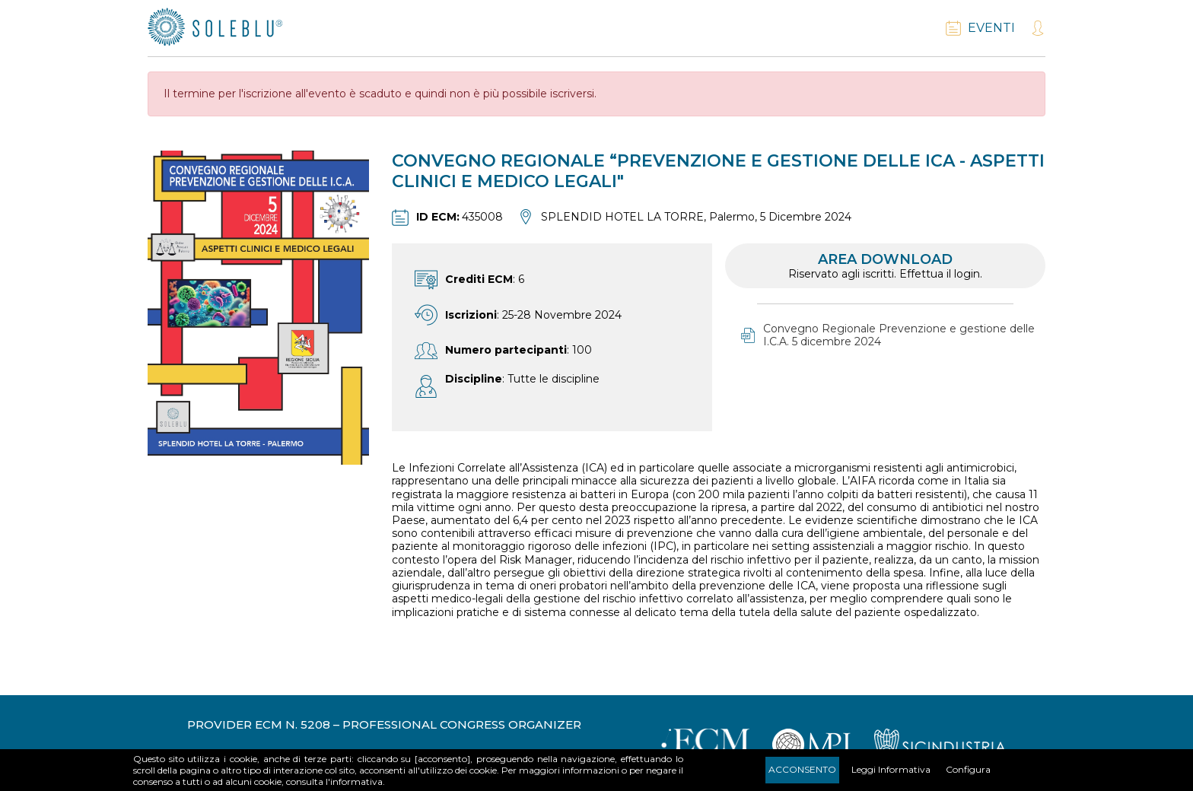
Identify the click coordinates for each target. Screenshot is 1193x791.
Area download (885, 266)
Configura (968, 769)
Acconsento (802, 769)
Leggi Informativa (891, 769)
